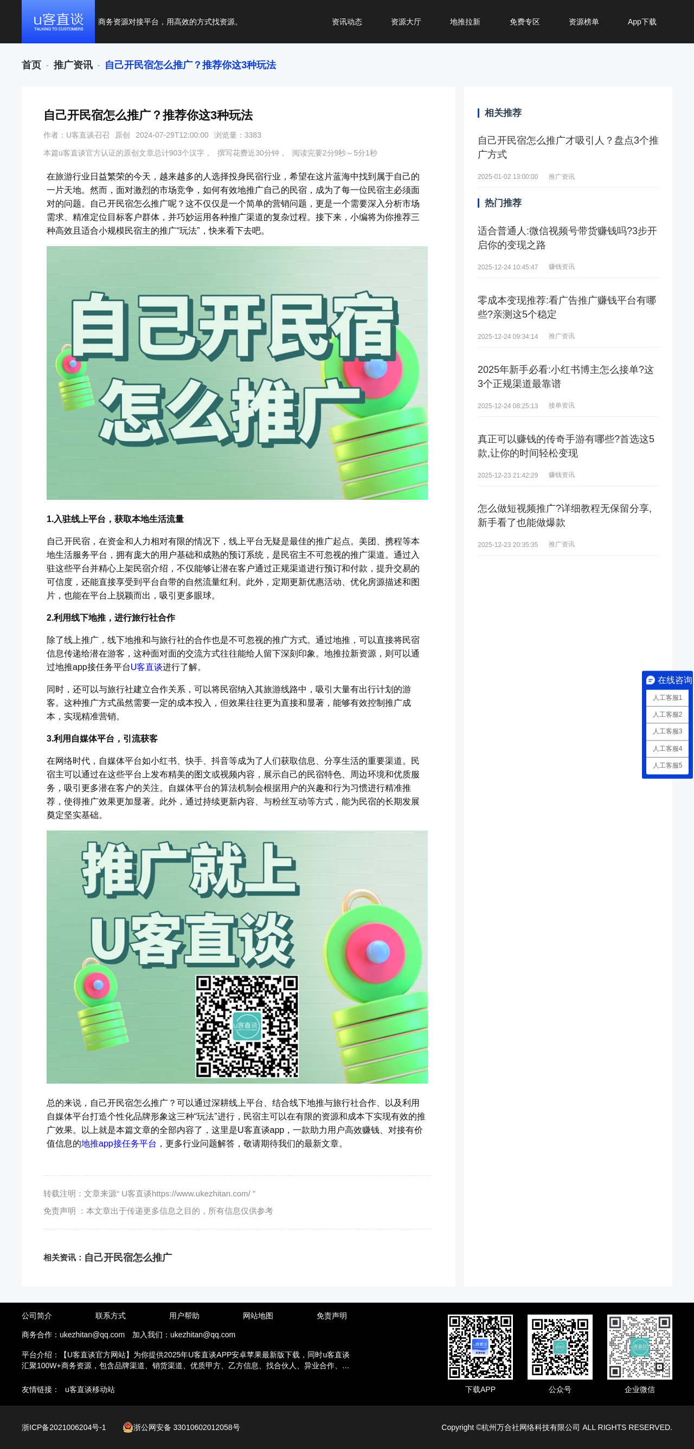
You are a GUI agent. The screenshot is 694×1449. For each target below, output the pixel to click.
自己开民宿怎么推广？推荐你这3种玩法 (190, 65)
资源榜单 (584, 21)
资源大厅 (406, 21)
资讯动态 (347, 21)
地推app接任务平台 (119, 1143)
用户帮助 (184, 1315)
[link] (31, 65)
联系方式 (110, 1315)
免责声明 (332, 1315)
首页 (31, 65)
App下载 (642, 21)
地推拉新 (465, 21)
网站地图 (258, 1315)
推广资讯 (73, 65)
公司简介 (37, 1315)
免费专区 (525, 21)
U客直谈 (147, 667)
